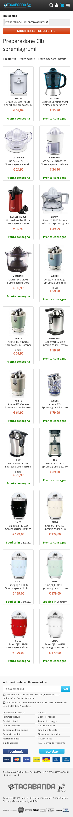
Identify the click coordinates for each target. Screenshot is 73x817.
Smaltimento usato (47, 729)
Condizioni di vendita (14, 712)
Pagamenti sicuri (11, 716)
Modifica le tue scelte (35, 31)
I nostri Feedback (11, 725)
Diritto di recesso (46, 716)
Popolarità (9, 59)
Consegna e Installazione (15, 729)
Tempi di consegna (47, 721)
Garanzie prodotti (12, 734)
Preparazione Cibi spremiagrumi (25, 22)
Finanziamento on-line (49, 734)
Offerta (62, 59)
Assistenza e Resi (11, 738)
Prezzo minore (26, 59)
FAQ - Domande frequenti (51, 742)
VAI (65, 689)
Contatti (42, 712)
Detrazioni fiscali (46, 725)
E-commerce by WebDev (25, 801)
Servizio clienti (10, 721)
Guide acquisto (10, 742)
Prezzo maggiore (46, 59)
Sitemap (7, 801)
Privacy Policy (25, 706)
